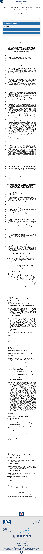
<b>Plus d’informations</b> (21, 18)
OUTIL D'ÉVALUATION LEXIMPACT (21, 545)
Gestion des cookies (36, 548)
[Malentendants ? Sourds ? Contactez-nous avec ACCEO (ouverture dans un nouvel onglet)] (13, 536)
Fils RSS (31, 548)
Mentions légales (6, 548)
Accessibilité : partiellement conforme (15, 548)
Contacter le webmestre (26, 548)
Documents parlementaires (5, 3)
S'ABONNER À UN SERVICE (21, 543)
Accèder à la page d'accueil (1, 1)
